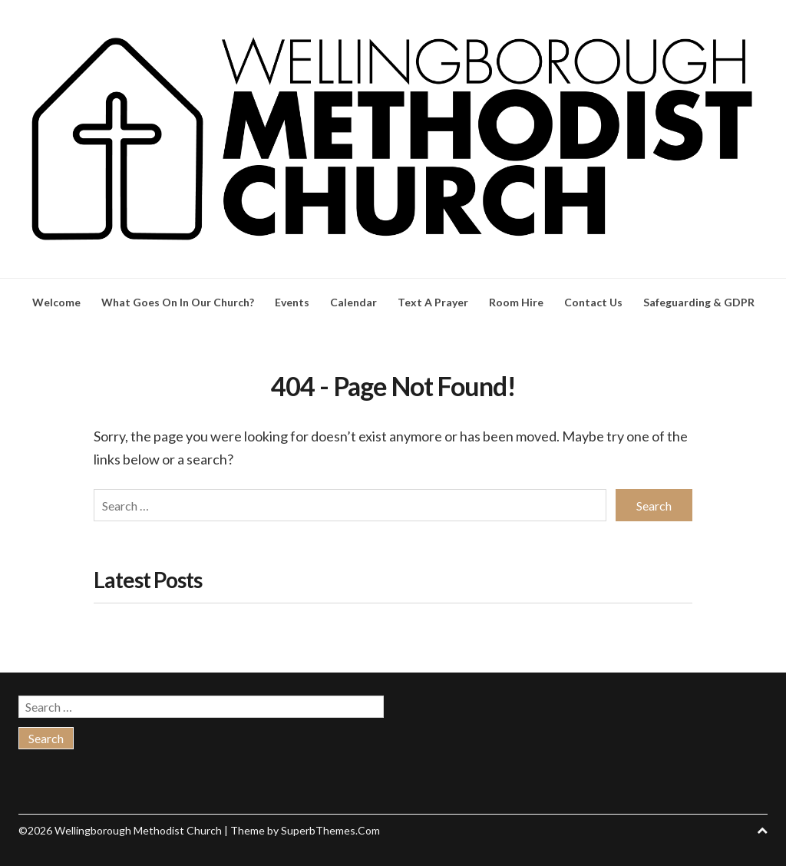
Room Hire (516, 302)
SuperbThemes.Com (330, 830)
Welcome (56, 302)
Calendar (353, 302)
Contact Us (593, 302)
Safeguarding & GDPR (699, 302)
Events (292, 302)
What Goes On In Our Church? (177, 302)
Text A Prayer (433, 302)
